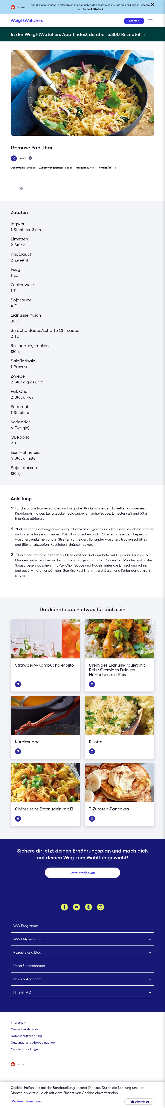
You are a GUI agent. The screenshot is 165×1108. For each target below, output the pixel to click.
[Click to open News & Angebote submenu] (82, 979)
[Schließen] (152, 5)
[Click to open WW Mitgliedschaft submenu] (82, 939)
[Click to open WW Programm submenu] (82, 926)
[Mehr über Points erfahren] (30, 158)
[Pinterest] (88, 907)
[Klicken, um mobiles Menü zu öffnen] (150, 21)
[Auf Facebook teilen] (14, 188)
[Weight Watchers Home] (27, 21)
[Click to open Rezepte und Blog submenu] (82, 952)
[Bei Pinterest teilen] (21, 188)
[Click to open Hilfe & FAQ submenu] (82, 992)
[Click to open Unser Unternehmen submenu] (82, 966)
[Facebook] (64, 907)
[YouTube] (76, 907)
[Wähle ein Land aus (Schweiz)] (19, 1064)
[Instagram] (100, 907)
